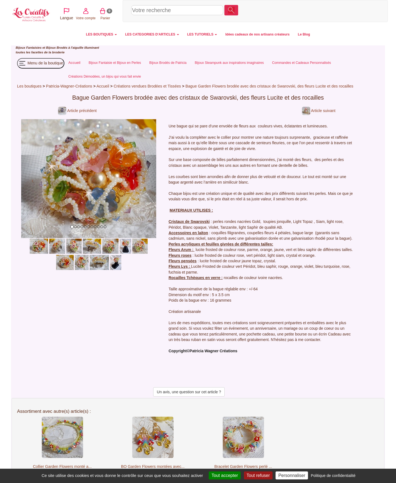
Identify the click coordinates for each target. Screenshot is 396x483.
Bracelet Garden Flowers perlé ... (243, 466)
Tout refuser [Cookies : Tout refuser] (258, 475)
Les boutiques (29, 86)
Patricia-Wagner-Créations (69, 86)
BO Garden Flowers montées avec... (153, 466)
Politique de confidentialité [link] (333, 475)
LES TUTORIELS (202, 34)
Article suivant (319, 110)
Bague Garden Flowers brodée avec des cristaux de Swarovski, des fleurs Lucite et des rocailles (269, 86)
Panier (355, 10)
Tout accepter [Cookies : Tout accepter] (224, 475)
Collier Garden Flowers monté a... (62, 466)
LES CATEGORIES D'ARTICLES (152, 34)
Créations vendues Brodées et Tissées (147, 86)
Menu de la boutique (40, 63)
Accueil (103, 86)
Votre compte (336, 10)
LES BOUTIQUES (101, 34)
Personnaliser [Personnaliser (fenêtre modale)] (291, 475)
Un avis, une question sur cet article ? (189, 392)
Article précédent (77, 110)
